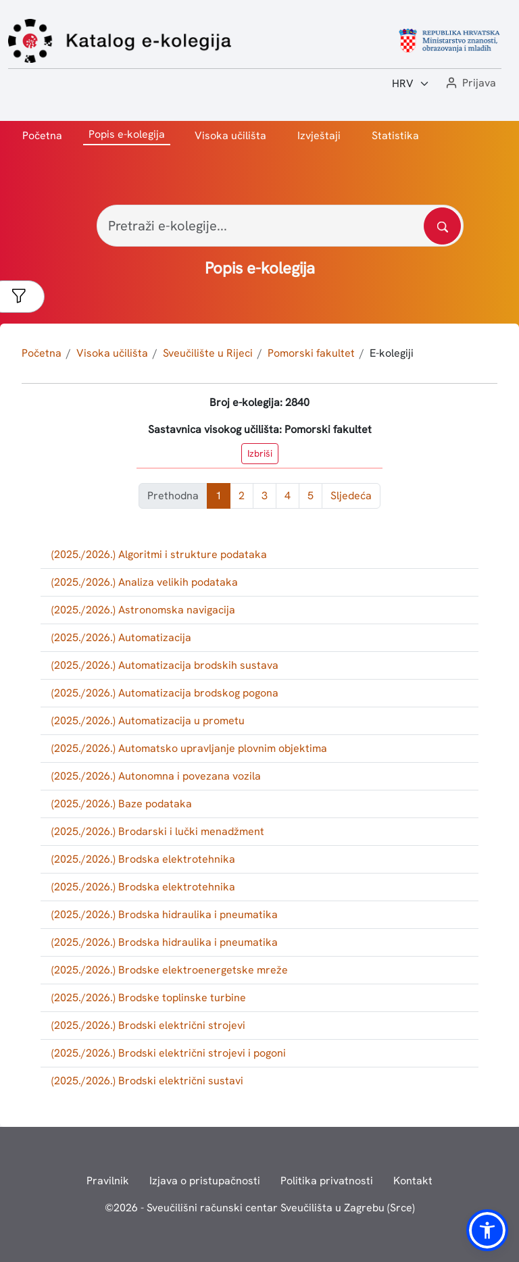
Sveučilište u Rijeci (208, 353)
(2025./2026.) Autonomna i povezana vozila (156, 776)
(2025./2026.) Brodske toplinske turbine (148, 997)
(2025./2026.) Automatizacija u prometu (148, 720)
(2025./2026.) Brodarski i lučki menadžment (157, 831)
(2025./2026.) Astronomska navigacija (143, 610)
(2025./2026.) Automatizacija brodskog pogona (164, 693)
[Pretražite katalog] (442, 226)
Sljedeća (351, 495)
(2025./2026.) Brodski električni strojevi (148, 1025)
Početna (42, 135)
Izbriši (259, 453)
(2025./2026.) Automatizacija (121, 637)
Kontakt (412, 1180)
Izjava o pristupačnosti (204, 1180)
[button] (469, 83)
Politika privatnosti (326, 1180)
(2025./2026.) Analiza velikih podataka (144, 582)
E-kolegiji (392, 353)
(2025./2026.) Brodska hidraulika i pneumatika (164, 914)
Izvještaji (319, 135)
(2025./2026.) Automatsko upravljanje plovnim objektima (189, 748)
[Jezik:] (411, 84)
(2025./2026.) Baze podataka (121, 804)
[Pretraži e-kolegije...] (280, 226)
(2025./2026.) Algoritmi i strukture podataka (159, 554)
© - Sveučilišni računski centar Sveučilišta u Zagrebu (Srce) (260, 1208)
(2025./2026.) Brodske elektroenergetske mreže (169, 970)
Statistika (395, 135)
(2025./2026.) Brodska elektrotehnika (143, 859)
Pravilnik (107, 1180)
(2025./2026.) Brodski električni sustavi (147, 1081)
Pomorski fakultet (311, 353)
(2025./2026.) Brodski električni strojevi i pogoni (168, 1053)
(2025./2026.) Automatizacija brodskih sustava (164, 665)
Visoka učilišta (230, 135)
